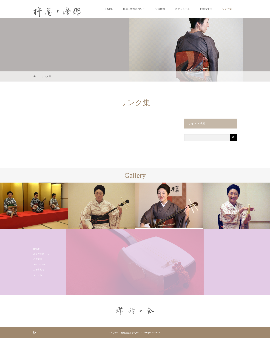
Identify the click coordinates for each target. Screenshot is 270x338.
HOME (109, 8)
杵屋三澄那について (134, 8)
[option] (34, 206)
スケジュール (182, 8)
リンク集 (227, 8)
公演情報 (160, 8)
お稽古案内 (206, 8)
